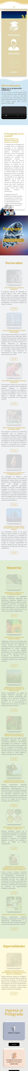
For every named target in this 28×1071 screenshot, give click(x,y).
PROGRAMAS (14, 35)
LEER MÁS (14, 309)
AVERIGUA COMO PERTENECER (13, 240)
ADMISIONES (14, 53)
